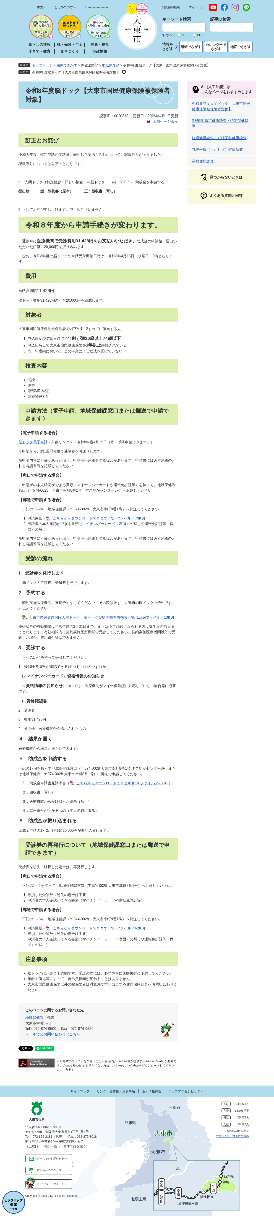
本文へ (41, 7)
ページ (186, 35)
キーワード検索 (176, 19)
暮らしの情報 (39, 44)
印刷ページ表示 (165, 121)
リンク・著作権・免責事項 (116, 1091)
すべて (171, 35)
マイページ (196, 7)
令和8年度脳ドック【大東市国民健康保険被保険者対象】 (76, 72)
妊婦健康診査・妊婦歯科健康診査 (219, 138)
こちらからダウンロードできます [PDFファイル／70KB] (99, 518)
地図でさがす (240, 47)
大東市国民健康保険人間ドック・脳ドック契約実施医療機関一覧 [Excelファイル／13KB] (101, 617)
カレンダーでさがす (216, 47)
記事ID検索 (220, 19)
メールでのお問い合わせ (52, 1158)
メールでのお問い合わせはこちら (52, 1034)
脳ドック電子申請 (33, 442)
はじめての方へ (65, 7)
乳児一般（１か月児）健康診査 (217, 150)
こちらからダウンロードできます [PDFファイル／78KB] (122, 783)
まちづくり (69, 51)
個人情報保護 (151, 1091)
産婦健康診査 (203, 161)
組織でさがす (191, 47)
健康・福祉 (100, 44)
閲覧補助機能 (171, 7)
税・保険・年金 (69, 44)
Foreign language (96, 7)
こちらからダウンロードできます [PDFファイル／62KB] (99, 928)
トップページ (42, 65)
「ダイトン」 (52, 1184)
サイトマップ (80, 1091)
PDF (200, 35)
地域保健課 (110, 65)
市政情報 (99, 51)
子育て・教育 (39, 51)
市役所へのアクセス (49, 1170)
